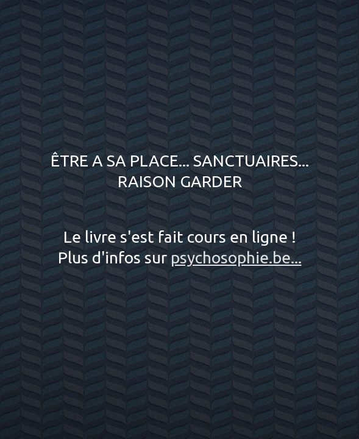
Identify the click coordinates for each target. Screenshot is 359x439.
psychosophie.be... (236, 257)
